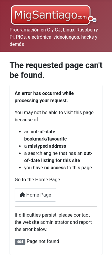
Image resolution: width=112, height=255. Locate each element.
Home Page (35, 195)
